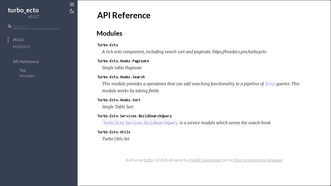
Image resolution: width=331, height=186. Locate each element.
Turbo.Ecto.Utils (113, 132)
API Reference (26, 61)
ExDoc (149, 160)
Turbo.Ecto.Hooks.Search (121, 77)
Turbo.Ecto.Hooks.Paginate (123, 61)
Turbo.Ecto (107, 45)
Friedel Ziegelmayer (205, 160)
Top (22, 69)
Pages (18, 39)
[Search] (36, 26)
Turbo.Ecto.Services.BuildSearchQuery (134, 116)
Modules (21, 46)
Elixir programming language (258, 160)
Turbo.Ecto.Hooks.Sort (119, 100)
